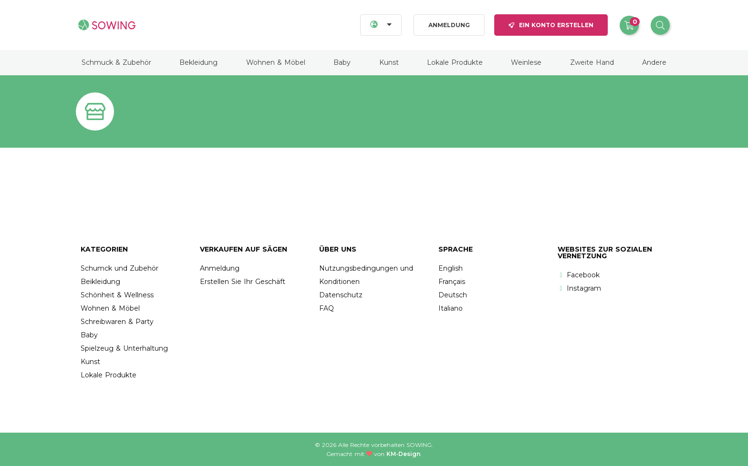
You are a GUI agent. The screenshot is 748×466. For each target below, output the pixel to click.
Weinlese (526, 62)
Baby (342, 62)
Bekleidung (198, 62)
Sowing (419, 444)
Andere (654, 62)
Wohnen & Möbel (275, 62)
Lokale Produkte (455, 62)
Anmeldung (449, 25)
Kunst (389, 62)
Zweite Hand (592, 62)
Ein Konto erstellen (551, 25)
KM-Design (403, 453)
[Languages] (381, 25)
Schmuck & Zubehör (116, 62)
